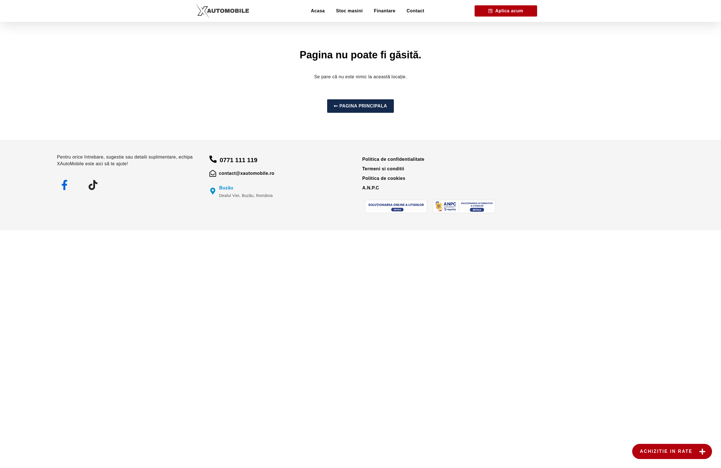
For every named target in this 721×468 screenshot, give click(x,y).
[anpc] (464, 206)
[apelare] (213, 159)
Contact (415, 10)
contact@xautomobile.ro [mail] (246, 173)
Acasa (318, 10)
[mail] (213, 173)
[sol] (396, 207)
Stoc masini (349, 10)
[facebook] (65, 185)
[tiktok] (93, 185)
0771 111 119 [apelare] (239, 160)
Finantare (385, 10)
